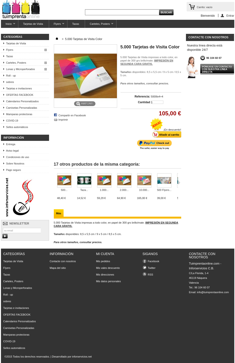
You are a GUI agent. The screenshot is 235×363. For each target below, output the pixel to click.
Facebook (153, 261)
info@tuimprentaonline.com (213, 292)
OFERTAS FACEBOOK (20, 94)
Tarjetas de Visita (33, 23)
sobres (10, 82)
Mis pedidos (103, 261)
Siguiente (179, 182)
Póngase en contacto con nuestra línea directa (217, 69)
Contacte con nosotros (63, 261)
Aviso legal (12, 150)
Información (14, 137)
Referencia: (142, 96)
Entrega (10, 144)
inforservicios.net (82, 356)
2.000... (124, 190)
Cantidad (144, 102)
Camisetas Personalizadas (21, 107)
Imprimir (63, 119)
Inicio (8, 25)
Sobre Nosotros (15, 163)
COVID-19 (12, 120)
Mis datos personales (108, 281)
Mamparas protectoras (19, 114)
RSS (150, 274)
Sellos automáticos (17, 127)
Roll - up (11, 75)
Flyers (57, 25)
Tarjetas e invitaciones (19, 88)
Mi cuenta (105, 254)
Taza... (84, 190)
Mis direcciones (105, 274)
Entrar (230, 15)
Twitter (151, 267)
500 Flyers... (164, 190)
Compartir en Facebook (72, 115)
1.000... (104, 190)
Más (58, 213)
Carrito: (204, 7)
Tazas (75, 23)
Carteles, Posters (99, 25)
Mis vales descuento (108, 267)
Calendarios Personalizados (22, 101)
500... (64, 190)
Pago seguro (13, 170)
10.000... (144, 190)
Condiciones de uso (17, 157)
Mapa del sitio (58, 267)
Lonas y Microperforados (20, 69)
